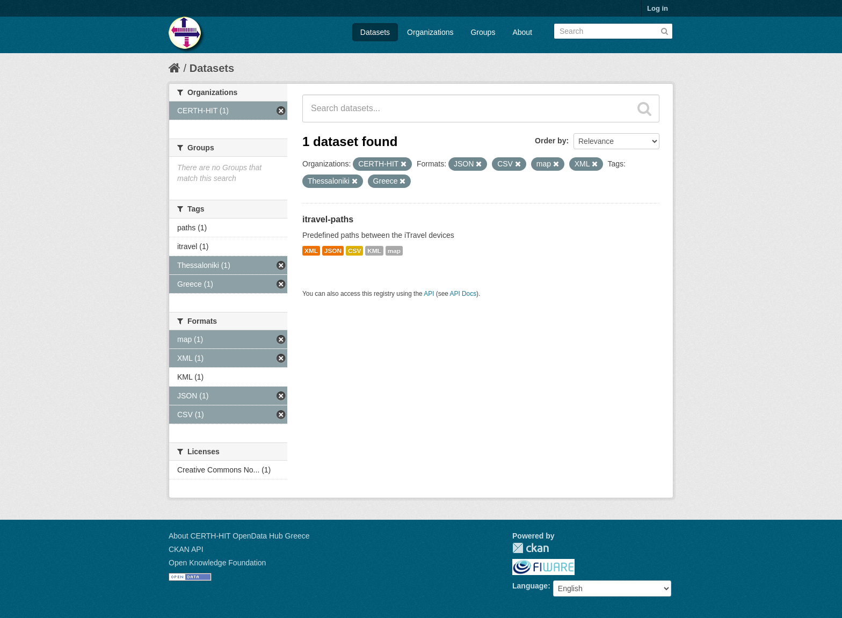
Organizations (430, 32)
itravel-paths (327, 219)
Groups (482, 32)
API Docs (463, 293)
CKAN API (186, 549)
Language (530, 585)
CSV (354, 251)
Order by (550, 140)
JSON (333, 251)
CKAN (530, 548)
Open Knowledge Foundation (217, 562)
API (429, 293)
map (394, 251)
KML (374, 251)
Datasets (375, 32)
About (522, 32)
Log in (657, 8)
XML (311, 251)
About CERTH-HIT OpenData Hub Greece (239, 536)
